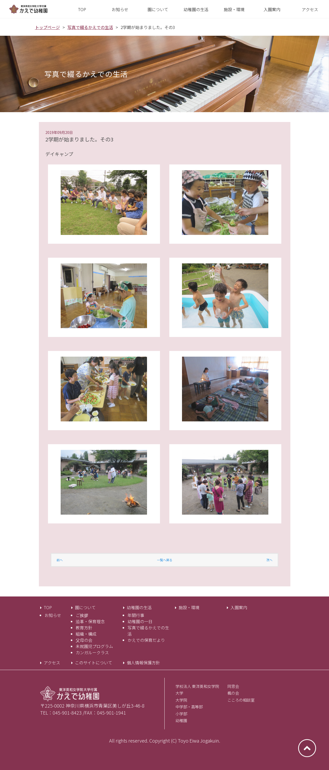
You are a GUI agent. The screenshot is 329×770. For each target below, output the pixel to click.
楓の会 (233, 693)
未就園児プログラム (94, 646)
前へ (60, 560)
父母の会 (84, 640)
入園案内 (238, 607)
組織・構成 (86, 634)
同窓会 (233, 686)
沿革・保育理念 (90, 621)
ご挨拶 (82, 615)
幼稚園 (181, 720)
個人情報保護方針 (143, 662)
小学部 (181, 713)
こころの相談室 (241, 700)
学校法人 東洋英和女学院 (197, 686)
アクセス (52, 662)
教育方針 (84, 627)
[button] (158, 9)
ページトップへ (307, 748)
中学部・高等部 (189, 706)
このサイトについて (93, 662)
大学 (179, 693)
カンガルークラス (92, 652)
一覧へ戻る (164, 560)
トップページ (47, 27)
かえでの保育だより (146, 640)
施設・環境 (189, 607)
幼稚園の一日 (140, 621)
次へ (269, 560)
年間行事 (136, 615)
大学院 (181, 700)
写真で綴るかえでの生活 (90, 27)
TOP (48, 607)
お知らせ (53, 615)
